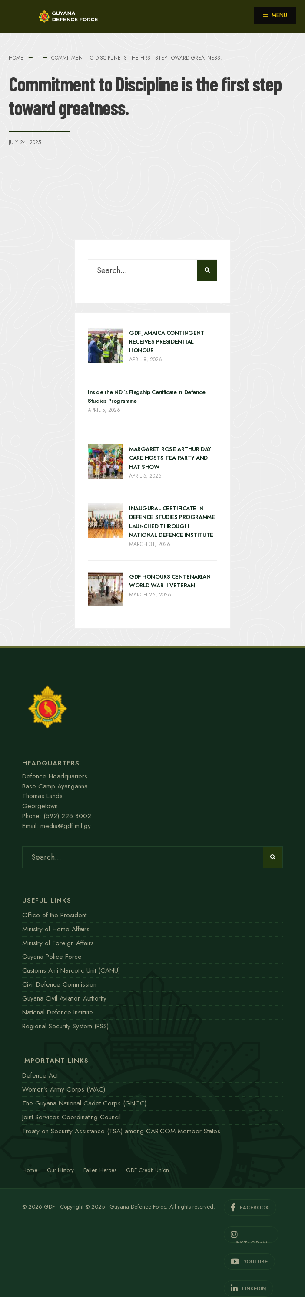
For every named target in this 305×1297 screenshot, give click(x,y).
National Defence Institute (57, 1012)
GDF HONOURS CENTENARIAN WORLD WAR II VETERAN (169, 581)
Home (16, 58)
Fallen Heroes (99, 1170)
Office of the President (54, 915)
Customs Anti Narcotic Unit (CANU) (71, 970)
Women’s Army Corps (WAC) (63, 1089)
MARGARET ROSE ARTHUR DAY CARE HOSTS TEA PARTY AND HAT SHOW (170, 458)
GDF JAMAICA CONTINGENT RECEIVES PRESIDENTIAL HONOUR (167, 342)
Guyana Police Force (52, 956)
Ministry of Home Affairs (56, 929)
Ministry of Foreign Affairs (58, 943)
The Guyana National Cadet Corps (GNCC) (84, 1103)
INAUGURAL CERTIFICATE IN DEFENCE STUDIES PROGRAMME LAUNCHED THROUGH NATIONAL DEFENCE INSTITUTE (172, 521)
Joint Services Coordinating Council (71, 1117)
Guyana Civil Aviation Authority (64, 998)
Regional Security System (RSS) (65, 1026)
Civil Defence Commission (59, 984)
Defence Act (40, 1075)
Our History (60, 1170)
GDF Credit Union (147, 1170)
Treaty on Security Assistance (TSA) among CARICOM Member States (121, 1131)
